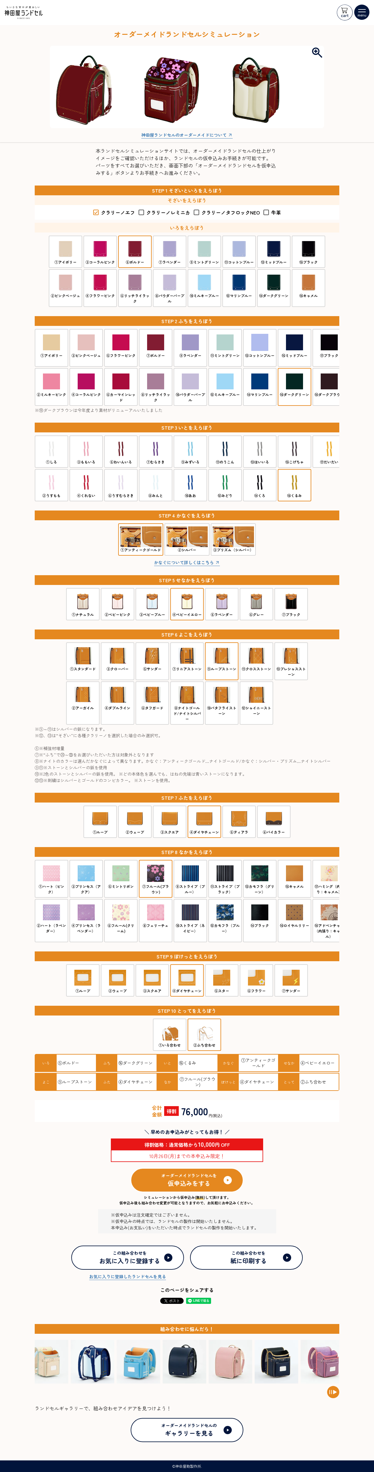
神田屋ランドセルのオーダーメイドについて (184, 135)
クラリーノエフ (114, 212)
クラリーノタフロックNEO (227, 212)
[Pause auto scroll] (333, 1392)
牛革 (272, 212)
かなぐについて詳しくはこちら (184, 562)
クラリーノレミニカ (164, 212)
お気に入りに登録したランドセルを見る (127, 1276)
